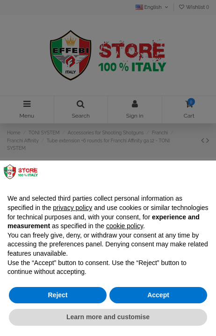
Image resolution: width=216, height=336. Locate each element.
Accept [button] (158, 295)
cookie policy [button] (124, 226)
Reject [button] (57, 295)
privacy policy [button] (72, 207)
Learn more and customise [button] (108, 317)
